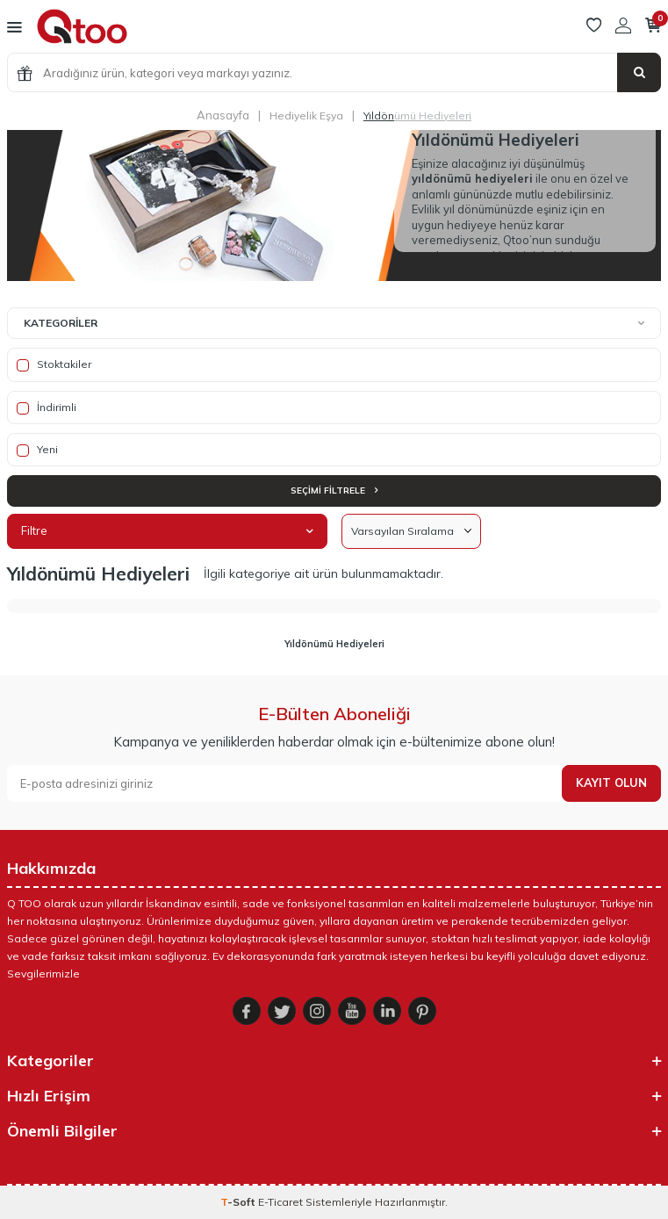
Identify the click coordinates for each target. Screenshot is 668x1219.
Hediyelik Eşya (306, 115)
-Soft (239, 1201)
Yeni (37, 450)
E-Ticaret (280, 1201)
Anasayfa (223, 115)
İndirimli (46, 407)
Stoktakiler (54, 364)
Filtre (167, 530)
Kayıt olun (611, 782)
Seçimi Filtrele (334, 490)
